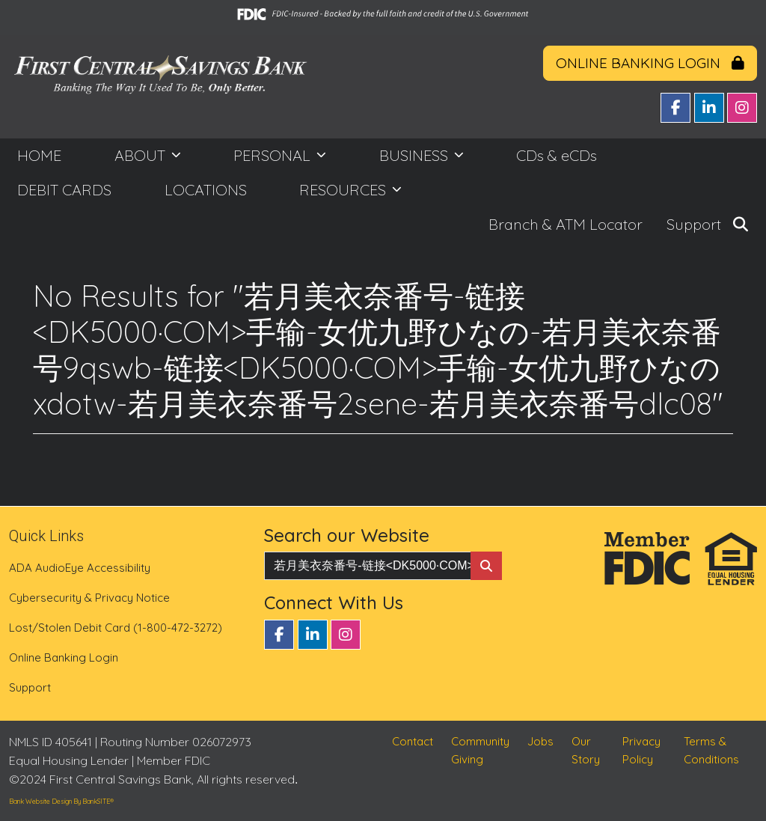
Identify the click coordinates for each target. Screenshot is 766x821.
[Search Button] (486, 566)
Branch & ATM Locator (565, 224)
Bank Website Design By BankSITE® (61, 801)
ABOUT (141, 155)
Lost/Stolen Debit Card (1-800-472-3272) (115, 627)
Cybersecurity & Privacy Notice (89, 597)
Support (694, 224)
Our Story (586, 759)
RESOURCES (344, 189)
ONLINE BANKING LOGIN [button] (650, 63)
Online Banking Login (63, 657)
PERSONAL (273, 155)
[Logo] (159, 84)
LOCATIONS (206, 189)
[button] (740, 224)
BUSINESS (415, 155)
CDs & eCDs (556, 155)
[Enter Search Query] (367, 566)
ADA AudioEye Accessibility (79, 568)
